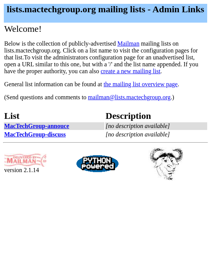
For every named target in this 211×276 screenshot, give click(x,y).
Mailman (128, 43)
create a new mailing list (130, 71)
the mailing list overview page (141, 84)
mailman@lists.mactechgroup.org (129, 97)
